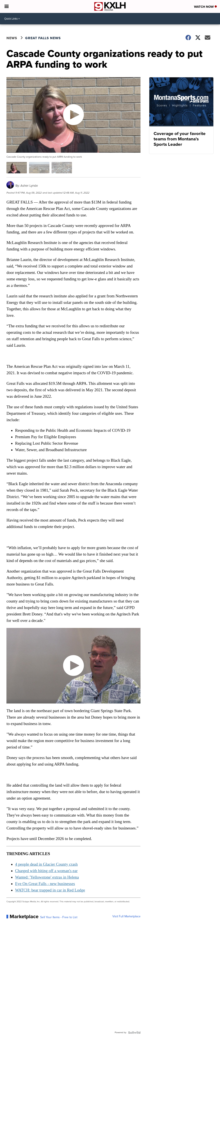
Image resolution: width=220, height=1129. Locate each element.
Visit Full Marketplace (126, 916)
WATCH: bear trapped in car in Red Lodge (50, 890)
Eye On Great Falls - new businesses (45, 883)
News (11, 38)
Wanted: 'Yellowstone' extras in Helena (47, 877)
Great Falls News (43, 38)
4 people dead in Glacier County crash (46, 864)
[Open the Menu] (6, 6)
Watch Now (205, 6)
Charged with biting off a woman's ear (46, 870)
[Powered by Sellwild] (134, 1032)
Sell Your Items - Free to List (58, 917)
